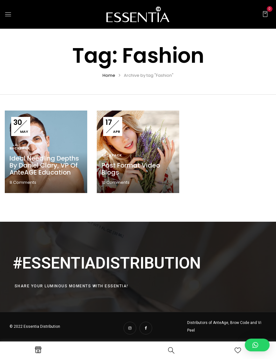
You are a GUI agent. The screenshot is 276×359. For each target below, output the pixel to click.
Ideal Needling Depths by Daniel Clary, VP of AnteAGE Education (44, 165)
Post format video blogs (131, 169)
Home (109, 75)
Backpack (20, 148)
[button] (265, 14)
